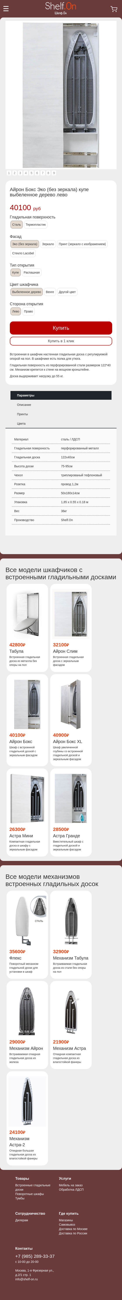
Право (28, 311)
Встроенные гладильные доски (32, 1187)
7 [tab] (43, 173)
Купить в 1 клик (61, 341)
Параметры (25, 395)
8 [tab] (48, 173)
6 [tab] (37, 173)
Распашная (32, 272)
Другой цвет (67, 292)
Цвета (21, 423)
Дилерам (21, 1220)
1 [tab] (9, 173)
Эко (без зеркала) (24, 244)
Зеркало (48, 244)
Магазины (66, 1220)
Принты (22, 414)
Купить (61, 328)
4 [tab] (26, 173)
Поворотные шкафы (29, 1194)
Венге (50, 292)
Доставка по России (73, 1233)
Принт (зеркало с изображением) (82, 244)
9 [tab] (54, 173)
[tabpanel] (61, 95)
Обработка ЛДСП (71, 1189)
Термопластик (36, 224)
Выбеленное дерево (26, 292)
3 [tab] (20, 173)
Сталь (16, 224)
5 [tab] (31, 173)
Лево (15, 311)
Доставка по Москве (73, 1229)
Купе (15, 272)
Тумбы (19, 1198)
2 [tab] (14, 173)
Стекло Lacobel (23, 253)
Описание (24, 405)
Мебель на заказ (70, 1185)
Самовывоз (67, 1224)
